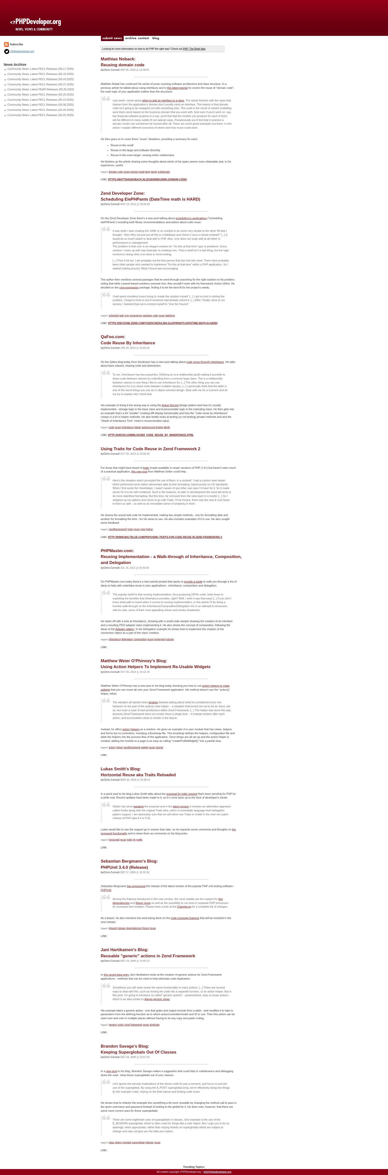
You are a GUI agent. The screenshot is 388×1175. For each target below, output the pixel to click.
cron (126, 315)
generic (113, 1024)
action (126, 729)
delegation (127, 639)
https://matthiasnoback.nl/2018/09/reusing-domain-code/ (147, 179)
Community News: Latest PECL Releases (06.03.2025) (40, 79)
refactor (149, 1142)
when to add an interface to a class (163, 100)
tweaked (138, 806)
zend (127, 1024)
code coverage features (185, 917)
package (147, 315)
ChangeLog (184, 906)
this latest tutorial (177, 87)
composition (140, 639)
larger (154, 171)
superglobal (138, 1142)
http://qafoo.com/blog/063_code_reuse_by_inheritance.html (151, 435)
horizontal (114, 839)
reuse (126, 171)
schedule (114, 315)
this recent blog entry (116, 974)
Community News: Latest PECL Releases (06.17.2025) (40, 68)
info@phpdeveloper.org (217, 1172)
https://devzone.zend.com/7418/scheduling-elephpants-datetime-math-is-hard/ (163, 323)
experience (136, 315)
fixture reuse (143, 902)
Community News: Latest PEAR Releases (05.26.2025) (40, 89)
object (118, 1142)
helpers (134, 729)
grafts (139, 839)
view (143, 529)
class (112, 1142)
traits (146, 467)
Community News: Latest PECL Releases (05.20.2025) (40, 94)
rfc (134, 839)
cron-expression (129, 287)
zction (121, 1024)
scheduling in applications (191, 218)
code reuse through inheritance (205, 361)
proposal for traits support (181, 793)
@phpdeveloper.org (19, 51)
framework (136, 1024)
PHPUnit (106, 890)
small (141, 171)
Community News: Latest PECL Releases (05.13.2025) (40, 99)
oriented (126, 1142)
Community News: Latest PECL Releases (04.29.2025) (40, 109)
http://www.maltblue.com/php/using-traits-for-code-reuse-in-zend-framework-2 (165, 537)
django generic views (157, 999)
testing (159, 427)
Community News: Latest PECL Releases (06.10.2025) (40, 73)
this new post (139, 471)
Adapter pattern (124, 629)
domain (113, 171)
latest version (181, 806)
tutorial (134, 171)
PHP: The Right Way (194, 48)
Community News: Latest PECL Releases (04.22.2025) (40, 115)
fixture (145, 928)
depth (167, 427)
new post (111, 1071)
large (147, 171)
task (121, 315)
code (120, 171)
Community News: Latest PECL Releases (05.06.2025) (40, 104)
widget (144, 747)
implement (160, 639)
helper (137, 427)
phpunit (113, 928)
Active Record (170, 405)
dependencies (134, 928)
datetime (170, 315)
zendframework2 (118, 529)
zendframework (131, 747)
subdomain (164, 171)
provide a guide (193, 581)
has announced (136, 886)
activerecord (148, 427)
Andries (153, 702)
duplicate (154, 1024)
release (122, 928)
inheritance (127, 427)
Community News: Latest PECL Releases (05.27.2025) (40, 84)
